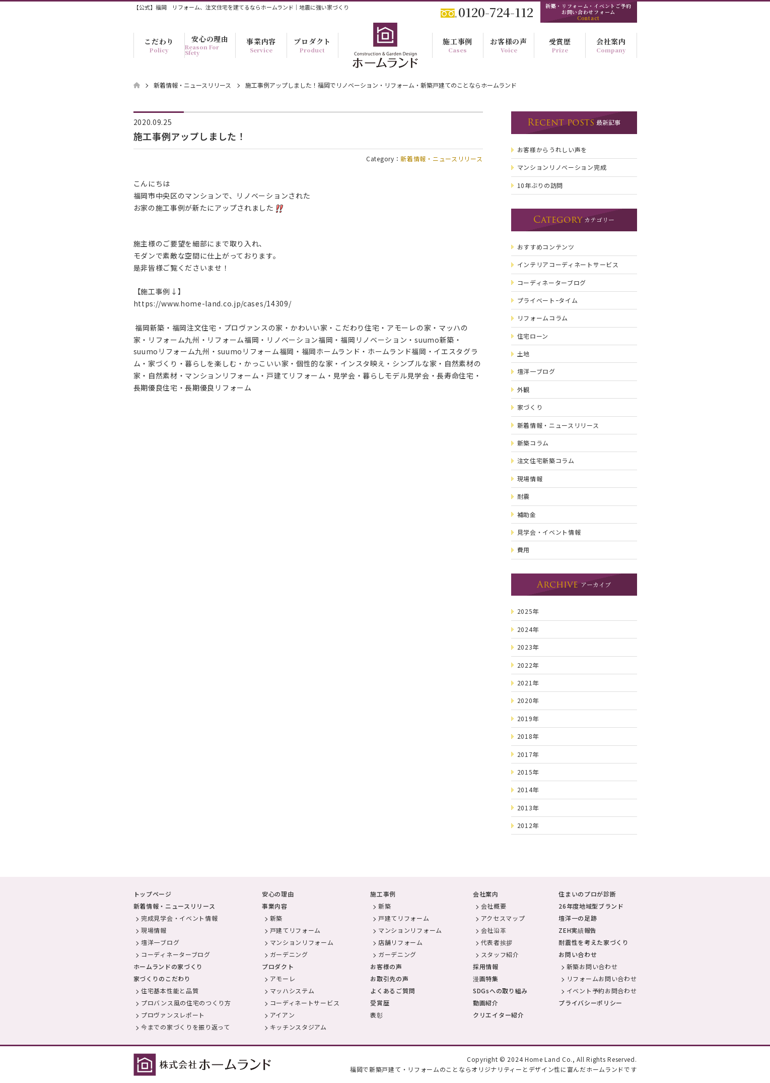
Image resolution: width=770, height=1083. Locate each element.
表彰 (376, 1014)
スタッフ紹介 (500, 954)
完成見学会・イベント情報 (179, 918)
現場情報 (154, 930)
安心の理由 (278, 893)
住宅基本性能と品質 (169, 990)
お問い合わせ (577, 954)
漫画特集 (486, 978)
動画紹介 (486, 1002)
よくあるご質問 (392, 990)
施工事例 (383, 893)
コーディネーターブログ (176, 954)
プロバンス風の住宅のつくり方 (186, 1002)
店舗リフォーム (400, 942)
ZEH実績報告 (577, 930)
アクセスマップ (503, 918)
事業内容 (275, 906)
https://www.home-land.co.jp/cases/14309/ (212, 303)
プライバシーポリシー (590, 1002)
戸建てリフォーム (295, 930)
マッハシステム (292, 990)
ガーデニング (289, 954)
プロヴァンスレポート (173, 1014)
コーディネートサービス (305, 1002)
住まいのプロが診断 (587, 893)
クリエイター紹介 (498, 1014)
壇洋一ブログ (160, 942)
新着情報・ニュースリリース (441, 158)
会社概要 (494, 906)
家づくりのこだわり (162, 978)
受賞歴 (379, 1002)
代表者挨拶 (497, 942)
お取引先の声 (389, 978)
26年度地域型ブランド (591, 906)
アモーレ (283, 978)
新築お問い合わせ (592, 966)
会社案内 (486, 893)
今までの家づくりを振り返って (185, 1027)
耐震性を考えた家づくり (593, 942)
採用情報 (486, 966)
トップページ (152, 893)
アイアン (282, 1014)
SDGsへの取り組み (500, 990)
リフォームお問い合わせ (602, 978)
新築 (276, 918)
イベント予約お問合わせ (602, 990)
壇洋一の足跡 (577, 918)
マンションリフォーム (302, 942)
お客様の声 (386, 966)
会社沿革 (494, 930)
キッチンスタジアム (298, 1027)
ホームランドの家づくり (168, 966)
